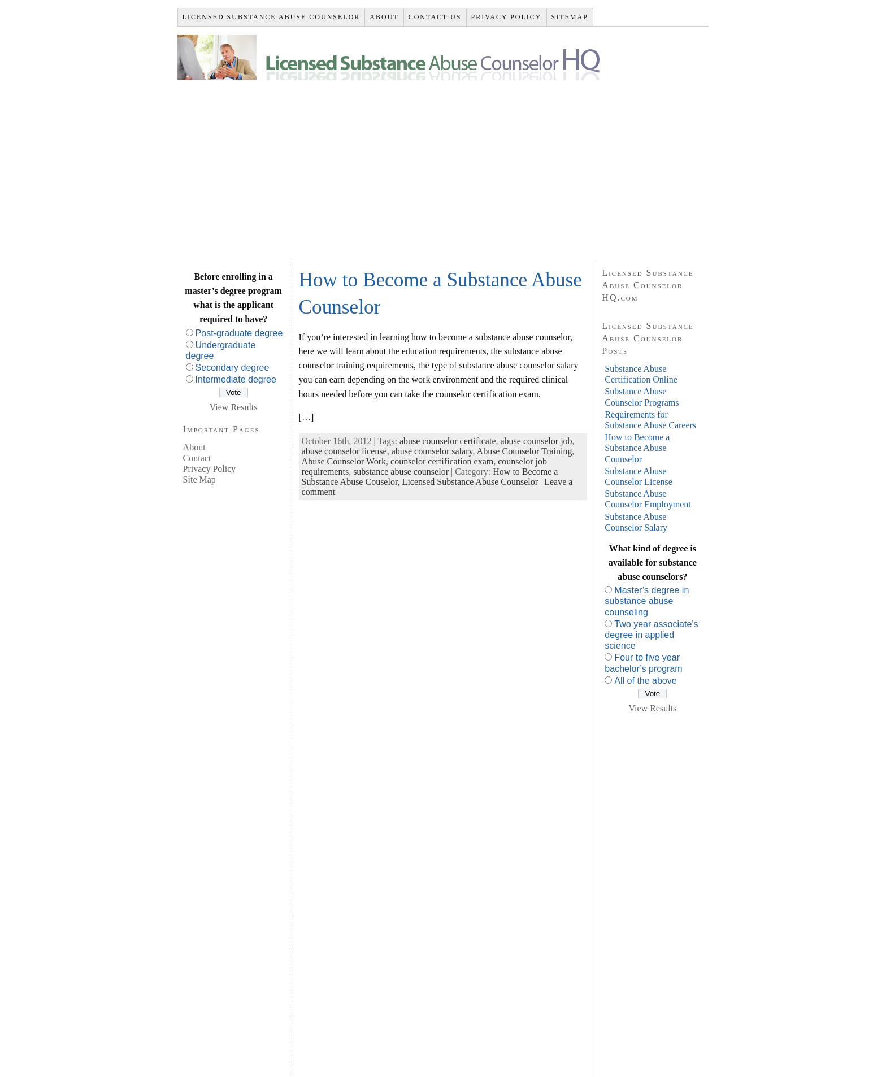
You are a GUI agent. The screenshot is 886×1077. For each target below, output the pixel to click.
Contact (197, 458)
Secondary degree (233, 367)
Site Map (199, 479)
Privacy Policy (209, 469)
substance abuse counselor (401, 471)
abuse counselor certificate (447, 441)
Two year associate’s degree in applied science (651, 634)
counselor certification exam (441, 461)
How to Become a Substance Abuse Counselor (637, 447)
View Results (234, 407)
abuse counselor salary (432, 451)
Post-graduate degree (239, 333)
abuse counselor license (344, 451)
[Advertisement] (443, 165)
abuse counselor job (536, 441)
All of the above (645, 680)
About (194, 447)
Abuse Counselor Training (524, 451)
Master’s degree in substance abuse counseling (647, 600)
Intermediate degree (236, 379)
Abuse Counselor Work (344, 461)
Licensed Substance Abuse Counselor (470, 482)
